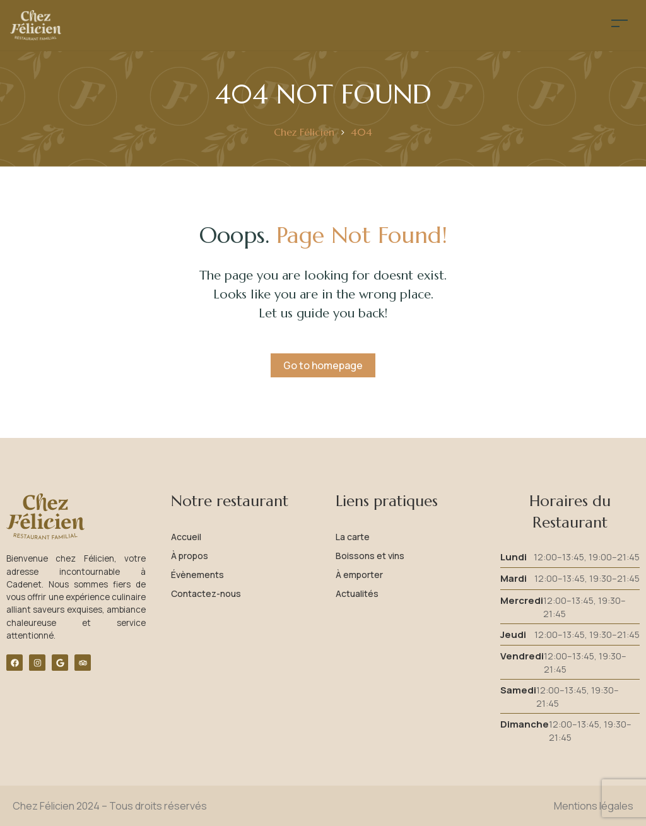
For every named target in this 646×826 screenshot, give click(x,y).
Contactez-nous (206, 593)
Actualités (357, 593)
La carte (353, 537)
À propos (189, 556)
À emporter (359, 575)
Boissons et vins (370, 556)
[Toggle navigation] (619, 23)
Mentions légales (593, 806)
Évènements (197, 575)
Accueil (186, 537)
